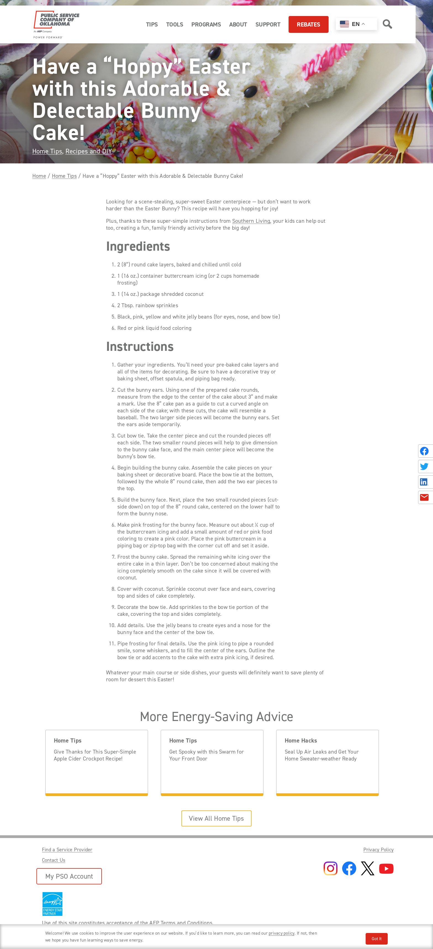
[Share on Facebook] (425, 451)
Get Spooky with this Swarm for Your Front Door (206, 755)
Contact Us (53, 860)
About (238, 24)
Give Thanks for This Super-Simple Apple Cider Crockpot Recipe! (95, 755)
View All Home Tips (216, 818)
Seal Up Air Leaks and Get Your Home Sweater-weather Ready (322, 755)
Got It (377, 939)
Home (39, 175)
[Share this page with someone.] (424, 474)
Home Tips (47, 151)
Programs (206, 24)
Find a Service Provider (67, 849)
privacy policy (281, 933)
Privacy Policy (378, 849)
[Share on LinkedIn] (425, 482)
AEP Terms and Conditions (180, 923)
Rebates (308, 24)
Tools (174, 24)
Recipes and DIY (88, 151)
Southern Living (251, 221)
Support (268, 24)
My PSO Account (69, 876)
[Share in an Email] (425, 497)
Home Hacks (301, 740)
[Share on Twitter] (425, 466)
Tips (152, 24)
